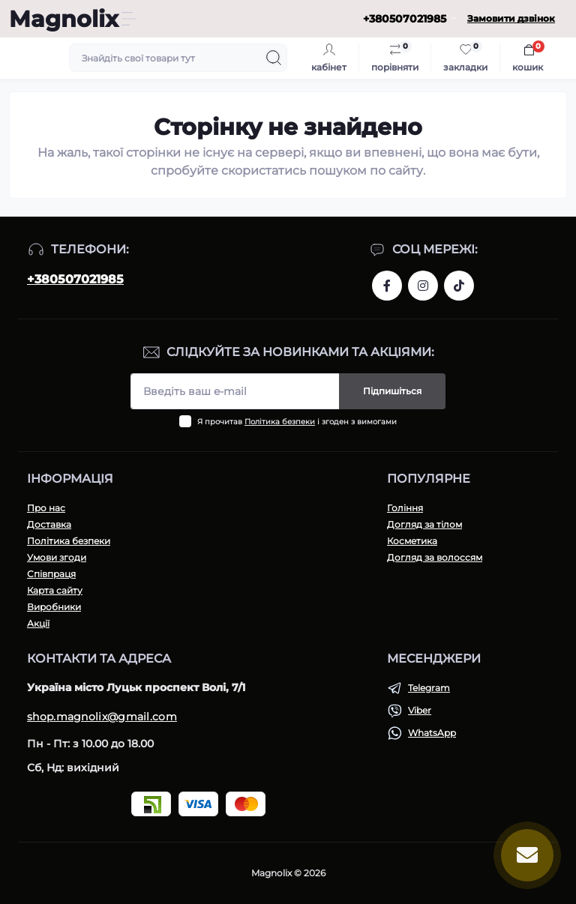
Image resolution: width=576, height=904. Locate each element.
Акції (38, 623)
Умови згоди (56, 557)
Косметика (412, 540)
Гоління (405, 507)
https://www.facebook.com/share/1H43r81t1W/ (387, 286)
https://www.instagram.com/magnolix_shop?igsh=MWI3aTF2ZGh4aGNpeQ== (423, 286)
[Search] (273, 57)
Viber (419, 710)
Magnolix (63, 19)
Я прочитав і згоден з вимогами (297, 422)
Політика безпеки (279, 422)
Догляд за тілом (424, 524)
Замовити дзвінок (511, 18)
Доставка (49, 524)
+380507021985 (75, 279)
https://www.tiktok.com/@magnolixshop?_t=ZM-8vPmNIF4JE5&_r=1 (459, 286)
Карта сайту (54, 590)
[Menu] (129, 18)
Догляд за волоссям (434, 557)
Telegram (429, 687)
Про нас (46, 507)
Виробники (54, 606)
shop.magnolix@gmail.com (102, 716)
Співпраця (51, 573)
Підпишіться (392, 391)
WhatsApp (432, 732)
